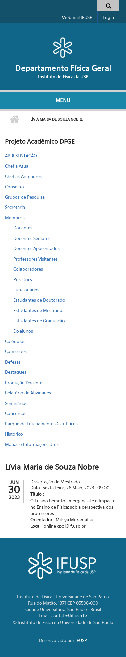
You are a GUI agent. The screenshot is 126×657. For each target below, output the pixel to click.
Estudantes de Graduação (39, 320)
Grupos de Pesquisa (25, 197)
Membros (15, 217)
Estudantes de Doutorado (39, 300)
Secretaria (15, 207)
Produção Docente (23, 382)
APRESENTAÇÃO (21, 156)
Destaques (15, 372)
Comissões (16, 351)
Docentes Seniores (31, 238)
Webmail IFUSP (77, 17)
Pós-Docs (22, 279)
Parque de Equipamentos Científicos (41, 424)
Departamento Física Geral (63, 68)
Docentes (22, 227)
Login (108, 17)
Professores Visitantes (35, 259)
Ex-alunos (23, 331)
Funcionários (26, 289)
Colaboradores (28, 269)
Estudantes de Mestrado (37, 310)
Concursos (15, 413)
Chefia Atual (17, 166)
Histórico (14, 434)
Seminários (16, 403)
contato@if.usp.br (69, 615)
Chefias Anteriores (23, 176)
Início (14, 119)
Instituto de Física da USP (63, 76)
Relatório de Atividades (28, 392)
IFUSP (81, 640)
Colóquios (15, 341)
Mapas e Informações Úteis (32, 444)
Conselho (14, 186)
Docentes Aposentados (36, 248)
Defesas (13, 362)
